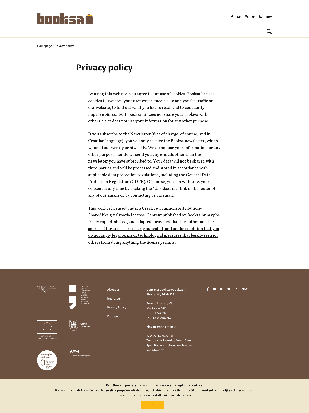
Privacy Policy (116, 307)
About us (113, 290)
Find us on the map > (161, 327)
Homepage (44, 46)
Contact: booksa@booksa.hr (166, 290)
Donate (112, 316)
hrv (269, 17)
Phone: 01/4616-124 (160, 294)
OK (152, 405)
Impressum (114, 299)
